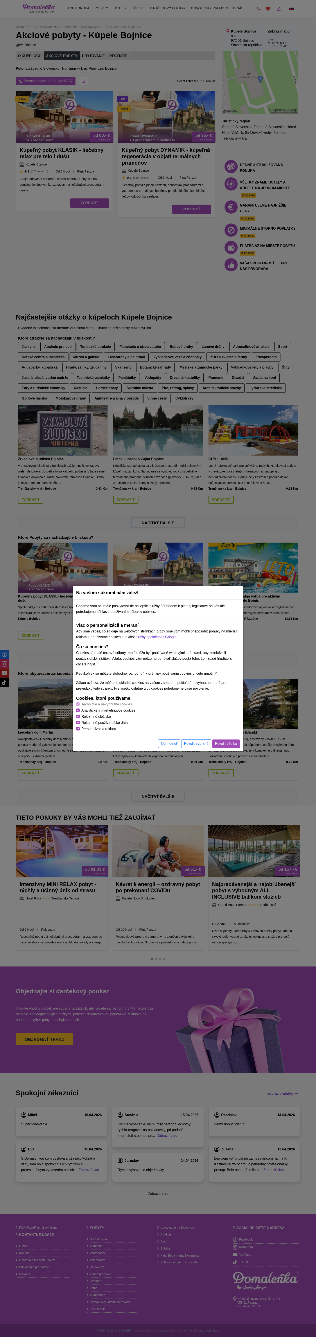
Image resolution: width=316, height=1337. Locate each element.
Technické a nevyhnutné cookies (106, 704)
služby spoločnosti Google (156, 637)
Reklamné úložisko (96, 716)
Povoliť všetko (226, 743)
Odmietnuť (169, 743)
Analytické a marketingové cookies (108, 710)
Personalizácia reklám (98, 729)
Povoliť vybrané (196, 743)
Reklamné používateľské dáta (104, 723)
